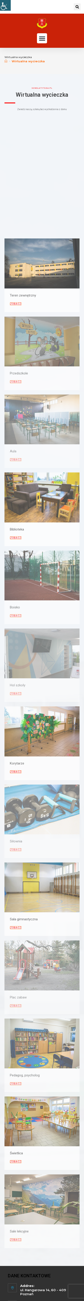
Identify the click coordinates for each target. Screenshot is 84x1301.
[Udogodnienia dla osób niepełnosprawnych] (5, 5)
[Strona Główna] (5, 61)
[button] (77, 6)
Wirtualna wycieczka (28, 61)
